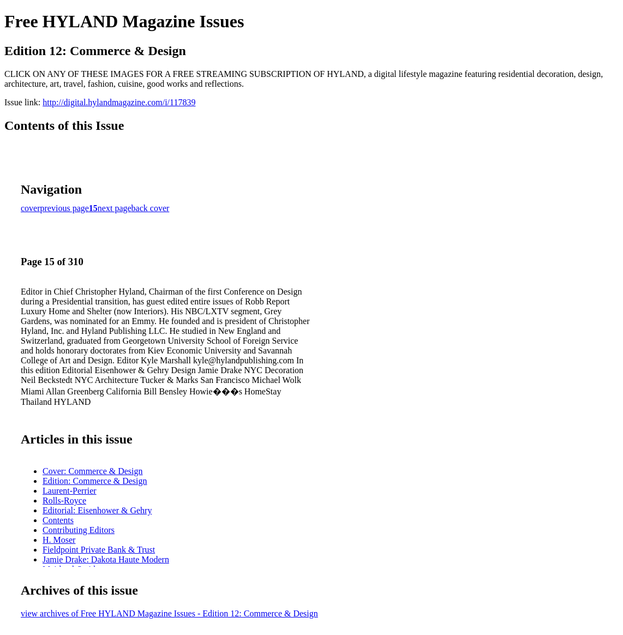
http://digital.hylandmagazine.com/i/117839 (119, 102)
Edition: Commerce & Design (95, 481)
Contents (58, 520)
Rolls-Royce (64, 500)
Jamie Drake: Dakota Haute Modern (106, 559)
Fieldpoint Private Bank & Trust (99, 549)
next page (114, 208)
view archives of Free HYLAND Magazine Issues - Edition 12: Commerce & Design (169, 613)
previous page (64, 208)
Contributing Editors (79, 530)
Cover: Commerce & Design (93, 471)
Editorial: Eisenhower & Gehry (97, 510)
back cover (150, 208)
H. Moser (59, 539)
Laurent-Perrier (70, 490)
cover (30, 208)
